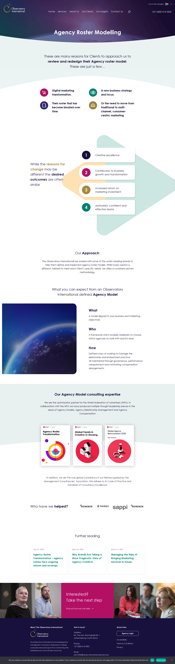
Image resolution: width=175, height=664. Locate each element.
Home (51, 11)
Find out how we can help (79, 608)
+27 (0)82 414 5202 (161, 11)
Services (62, 11)
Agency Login (128, 633)
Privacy (120, 647)
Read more (161, 660)
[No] (172, 660)
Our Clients (87, 11)
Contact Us (117, 11)
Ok (152, 660)
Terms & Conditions (125, 643)
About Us (74, 11)
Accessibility (122, 640)
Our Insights (102, 11)
